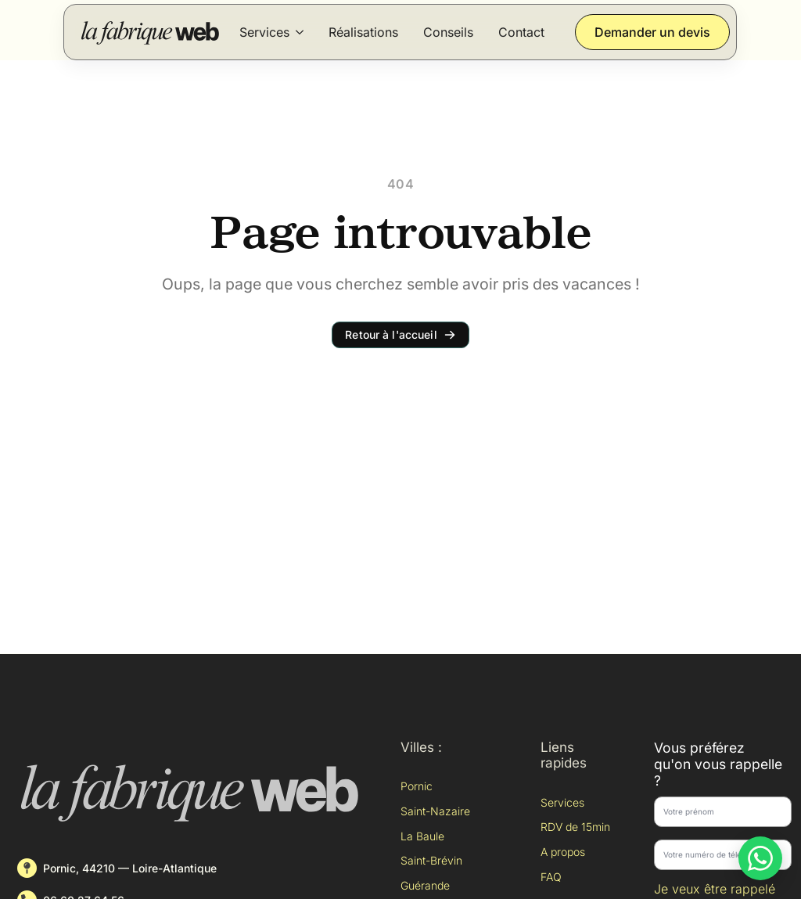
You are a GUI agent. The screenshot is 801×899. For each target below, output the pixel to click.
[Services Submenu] (299, 32)
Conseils (448, 32)
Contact (521, 32)
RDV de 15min (575, 826)
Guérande (425, 885)
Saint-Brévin (431, 860)
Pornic (416, 786)
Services (264, 32)
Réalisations (363, 32)
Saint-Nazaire (435, 811)
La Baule (422, 836)
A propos (563, 851)
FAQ (551, 876)
